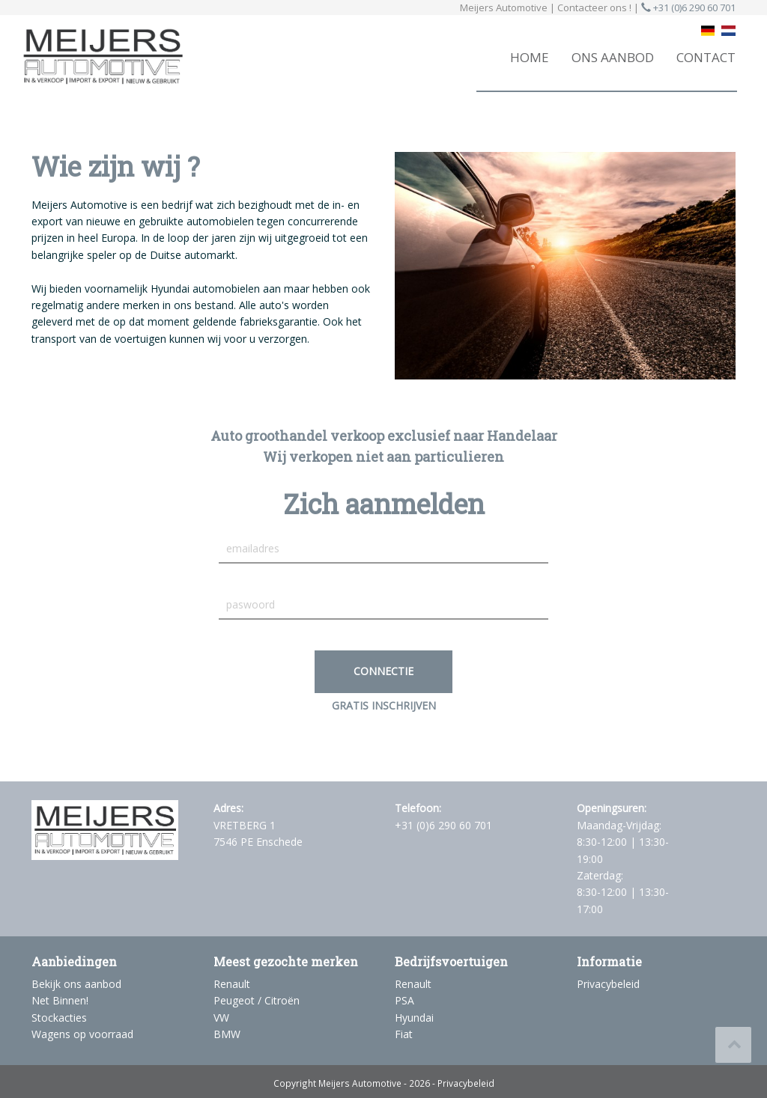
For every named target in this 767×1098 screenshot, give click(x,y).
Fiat (404, 1034)
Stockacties (59, 1017)
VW (221, 1017)
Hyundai (414, 1017)
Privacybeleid (608, 984)
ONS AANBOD (613, 57)
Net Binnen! (59, 1000)
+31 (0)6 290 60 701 (688, 7)
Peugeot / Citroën (256, 1000)
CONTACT (706, 57)
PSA (404, 1000)
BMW (226, 1034)
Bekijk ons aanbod (76, 984)
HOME (529, 57)
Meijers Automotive (359, 1083)
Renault (231, 984)
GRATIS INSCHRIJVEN (384, 705)
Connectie (383, 671)
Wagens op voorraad (82, 1034)
